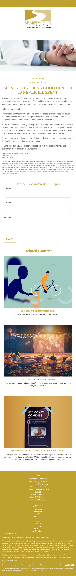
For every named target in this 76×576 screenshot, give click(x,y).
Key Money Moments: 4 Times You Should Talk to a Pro (38, 450)
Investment (38, 511)
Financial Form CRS (11, 533)
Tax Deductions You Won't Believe (38, 379)
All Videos (38, 529)
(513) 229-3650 (38, 36)
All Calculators (37, 531)
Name (8, 188)
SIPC (72, 565)
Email (8, 202)
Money (38, 521)
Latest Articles (38, 526)
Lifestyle (38, 524)
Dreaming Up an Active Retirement (38, 310)
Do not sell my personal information (60, 557)
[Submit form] (10, 239)
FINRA (67, 565)
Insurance (38, 516)
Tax (38, 519)
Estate (38, 514)
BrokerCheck (44, 537)
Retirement (38, 509)
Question (8, 217)
